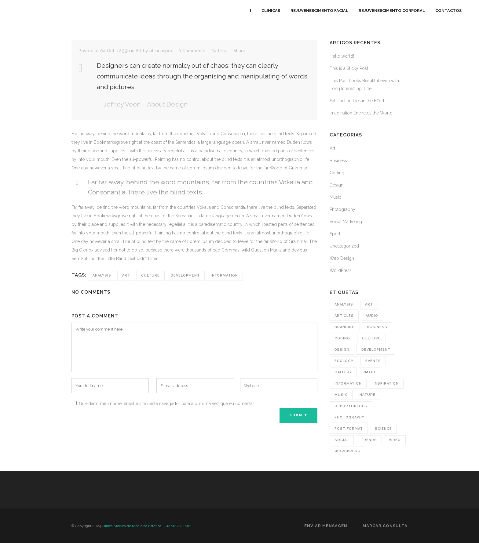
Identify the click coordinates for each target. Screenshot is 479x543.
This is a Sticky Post (349, 68)
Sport (335, 233)
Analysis (102, 275)
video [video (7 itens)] (395, 440)
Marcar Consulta (385, 525)
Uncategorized (344, 246)
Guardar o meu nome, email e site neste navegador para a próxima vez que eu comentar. (167, 403)
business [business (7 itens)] (377, 327)
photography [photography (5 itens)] (349, 417)
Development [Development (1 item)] (375, 350)
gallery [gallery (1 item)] (343, 372)
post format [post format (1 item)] (349, 429)
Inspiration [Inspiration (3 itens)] (386, 384)
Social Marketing (346, 221)
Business (338, 160)
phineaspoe (161, 50)
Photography (342, 209)
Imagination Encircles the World (361, 112)
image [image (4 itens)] (370, 372)
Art (139, 50)
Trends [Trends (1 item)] (369, 440)
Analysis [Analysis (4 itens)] (344, 304)
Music (335, 197)
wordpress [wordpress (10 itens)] (347, 451)
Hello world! (342, 56)
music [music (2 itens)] (341, 395)
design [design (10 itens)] (342, 350)
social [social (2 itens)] (342, 440)
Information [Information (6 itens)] (348, 384)
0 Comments (191, 50)
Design (336, 185)
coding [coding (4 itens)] (342, 338)
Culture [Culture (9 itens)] (371, 338)
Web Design (342, 258)
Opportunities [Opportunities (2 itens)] (351, 406)
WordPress (341, 270)
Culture (150, 275)
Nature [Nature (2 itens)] (367, 395)
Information (224, 275)
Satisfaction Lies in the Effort (357, 100)
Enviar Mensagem (326, 525)
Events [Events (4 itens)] (373, 361)
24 (220, 51)
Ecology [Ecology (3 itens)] (344, 361)
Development (185, 275)
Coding (337, 172)
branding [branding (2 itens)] (345, 327)
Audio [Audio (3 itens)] (372, 316)
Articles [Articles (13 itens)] (344, 316)
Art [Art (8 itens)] (369, 304)
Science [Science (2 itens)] (383, 429)
